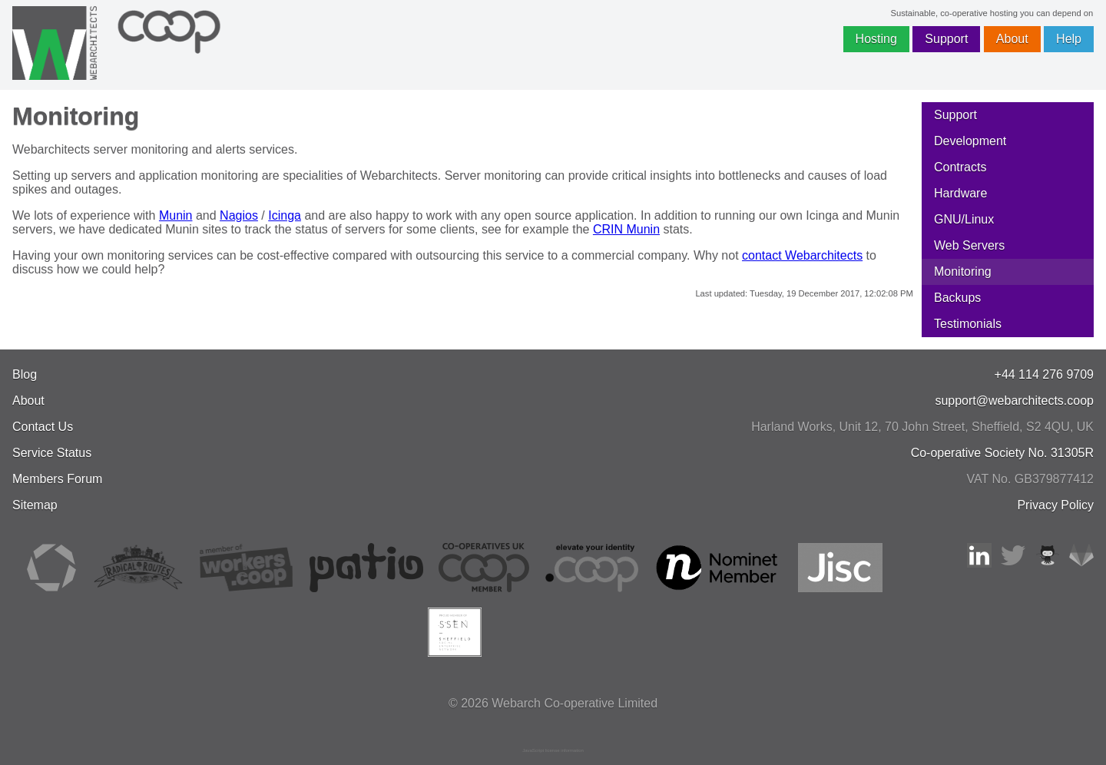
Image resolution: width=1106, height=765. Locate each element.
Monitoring (963, 271)
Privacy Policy (1055, 505)
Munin (176, 215)
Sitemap (35, 505)
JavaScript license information (553, 750)
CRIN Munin (626, 229)
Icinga (284, 215)
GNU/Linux (964, 219)
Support (946, 38)
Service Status (51, 452)
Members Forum (57, 478)
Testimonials (968, 323)
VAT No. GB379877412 (1030, 478)
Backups (957, 297)
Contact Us (42, 426)
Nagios (239, 215)
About (1012, 38)
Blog (24, 374)
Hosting (876, 38)
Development (970, 140)
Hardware (960, 193)
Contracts (960, 167)
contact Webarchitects (802, 255)
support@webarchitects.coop (1014, 400)
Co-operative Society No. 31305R (1002, 452)
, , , (922, 426)
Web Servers (969, 245)
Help (1068, 38)
